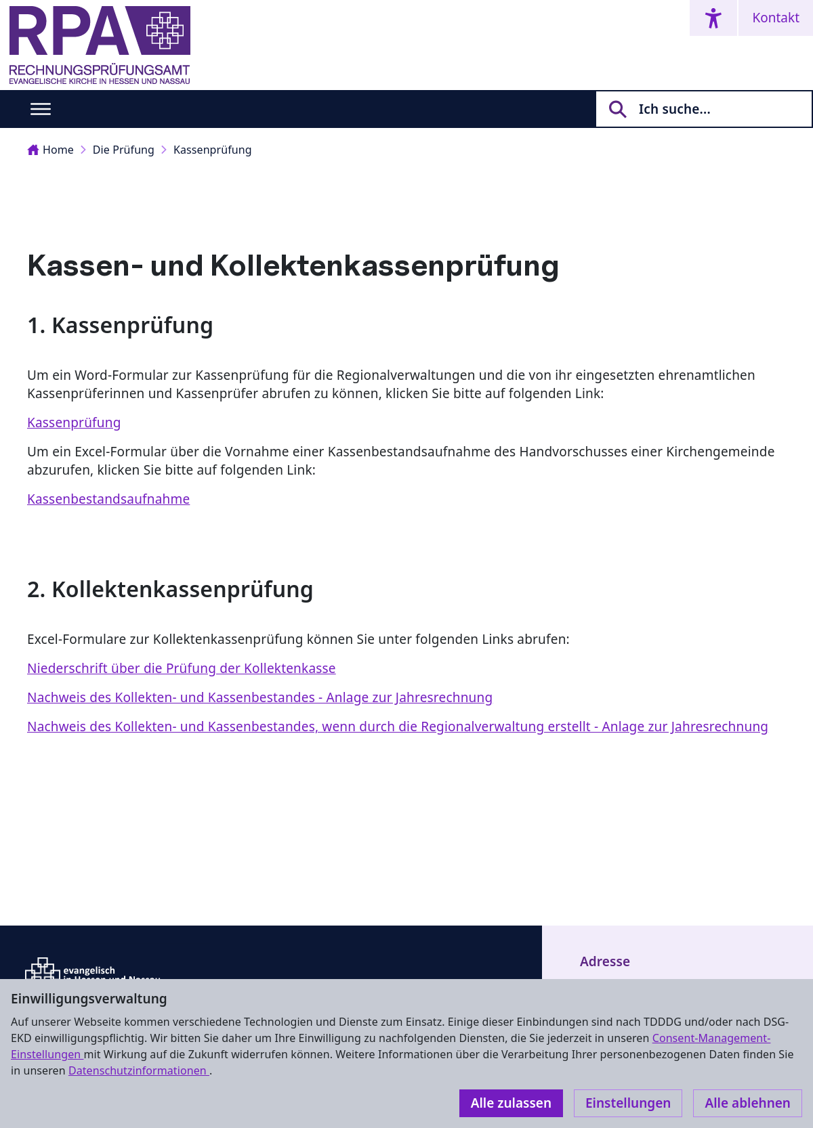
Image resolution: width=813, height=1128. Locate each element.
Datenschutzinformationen (138, 1070)
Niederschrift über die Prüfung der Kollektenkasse (181, 668)
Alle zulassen (511, 1103)
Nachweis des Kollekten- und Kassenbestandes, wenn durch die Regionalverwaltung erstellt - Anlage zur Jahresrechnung (397, 726)
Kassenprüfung (212, 149)
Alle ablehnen (748, 1103)
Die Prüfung (123, 149)
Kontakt (775, 17)
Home (50, 149)
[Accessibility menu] (713, 18)
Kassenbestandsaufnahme (108, 499)
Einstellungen (628, 1103)
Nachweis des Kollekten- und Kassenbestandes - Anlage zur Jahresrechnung (260, 697)
